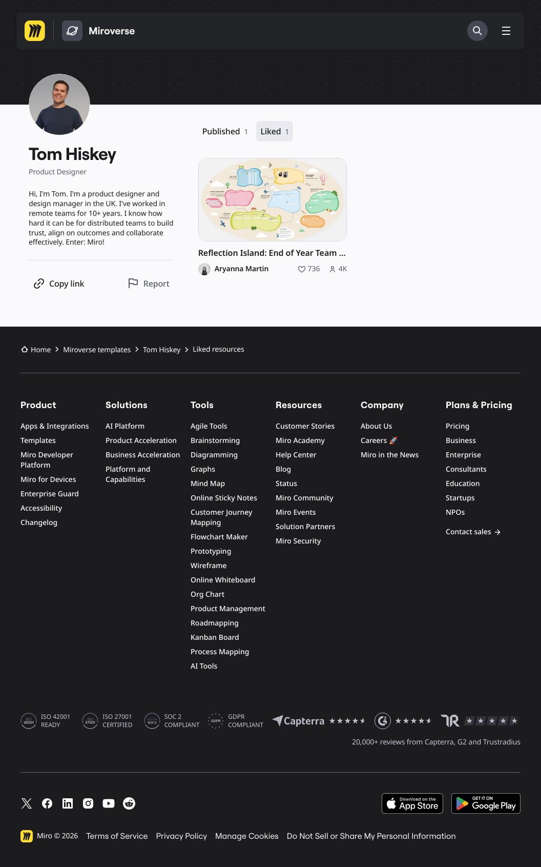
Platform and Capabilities (128, 475)
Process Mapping (220, 652)
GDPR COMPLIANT (245, 721)
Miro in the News (390, 455)
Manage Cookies (247, 836)
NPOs (455, 512)
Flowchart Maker (219, 537)
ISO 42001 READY (55, 721)
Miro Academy (300, 441)
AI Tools (204, 666)
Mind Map (208, 484)
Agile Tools (209, 426)
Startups (460, 498)
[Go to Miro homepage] (35, 31)
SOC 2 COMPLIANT (182, 721)
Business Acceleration (143, 455)
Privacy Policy (181, 836)
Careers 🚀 (379, 441)
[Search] (477, 31)
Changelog (38, 523)
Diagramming (214, 455)
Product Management (228, 609)
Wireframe (209, 566)
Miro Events (296, 512)
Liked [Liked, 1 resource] (274, 131)
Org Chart (207, 594)
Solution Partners (305, 527)
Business (461, 441)
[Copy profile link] (58, 283)
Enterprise (463, 455)
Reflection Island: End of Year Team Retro (272, 253)
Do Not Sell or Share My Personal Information (371, 836)
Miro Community (305, 498)
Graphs (203, 469)
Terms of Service (117, 836)
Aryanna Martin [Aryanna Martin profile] (242, 269)
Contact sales (474, 532)
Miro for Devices (48, 480)
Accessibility (41, 508)
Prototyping (211, 551)
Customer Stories (305, 426)
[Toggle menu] (506, 31)
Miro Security (298, 541)
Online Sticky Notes (224, 498)
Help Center (296, 455)
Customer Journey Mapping (221, 518)
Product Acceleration (141, 441)
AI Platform (125, 426)
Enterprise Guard (49, 494)
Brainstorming (215, 441)
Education (463, 484)
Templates (38, 441)
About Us (376, 426)
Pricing (457, 426)
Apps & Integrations (54, 426)
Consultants (466, 469)
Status (286, 484)
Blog (283, 469)
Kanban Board (215, 637)
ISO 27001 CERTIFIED (117, 721)
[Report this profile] (148, 283)
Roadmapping (215, 623)
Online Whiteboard (223, 580)
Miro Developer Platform (46, 460)
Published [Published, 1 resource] (225, 131)
